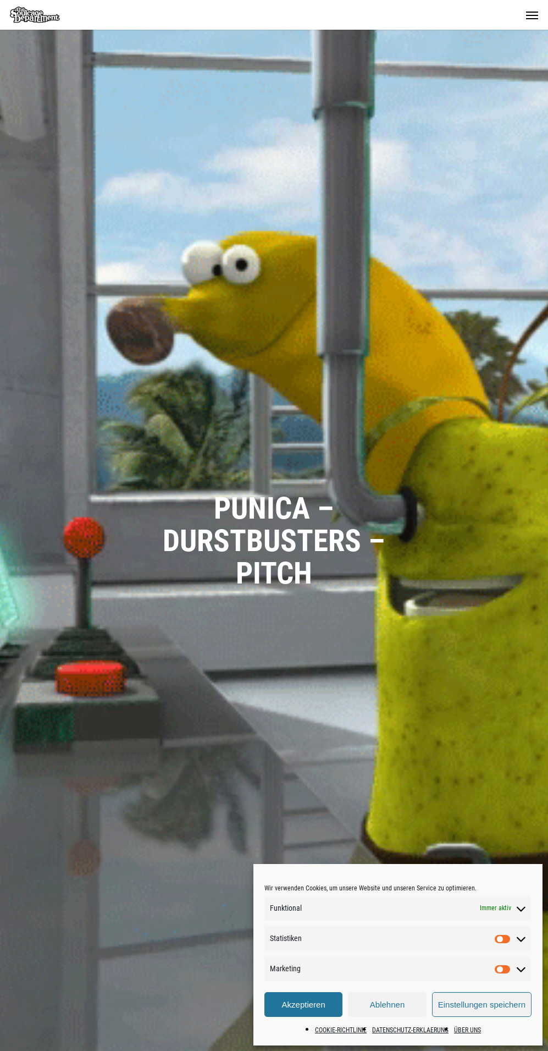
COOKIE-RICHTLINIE (341, 1030)
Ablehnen (387, 1004)
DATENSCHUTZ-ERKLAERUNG (410, 1030)
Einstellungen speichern (481, 1004)
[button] (532, 14)
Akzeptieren (303, 1004)
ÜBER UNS (467, 1030)
